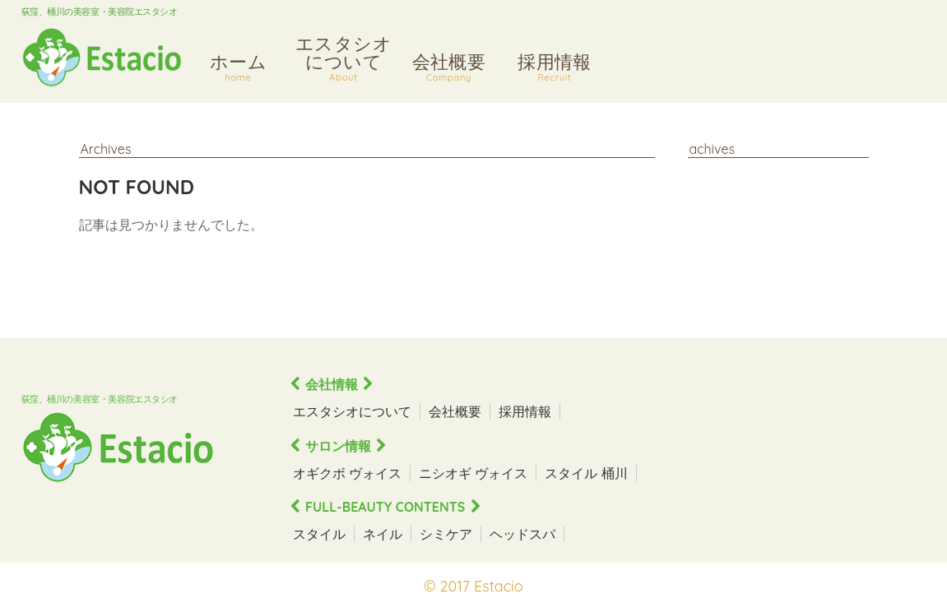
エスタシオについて (344, 60)
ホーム (238, 69)
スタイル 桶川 (586, 473)
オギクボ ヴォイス (347, 473)
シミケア (446, 534)
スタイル (319, 534)
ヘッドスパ (522, 534)
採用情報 (555, 69)
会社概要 (449, 69)
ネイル (382, 534)
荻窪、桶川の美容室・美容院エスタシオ (99, 11)
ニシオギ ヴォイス (473, 473)
